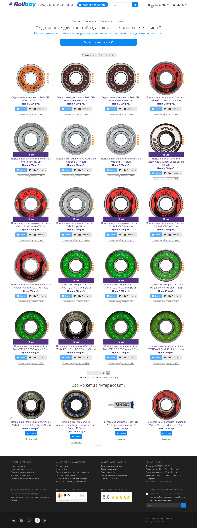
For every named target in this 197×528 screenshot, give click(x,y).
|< (90, 373)
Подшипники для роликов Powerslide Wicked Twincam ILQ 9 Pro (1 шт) (31, 286)
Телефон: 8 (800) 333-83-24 (158, 466)
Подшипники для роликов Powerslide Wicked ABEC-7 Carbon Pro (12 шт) (173, 423)
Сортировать (89, 55)
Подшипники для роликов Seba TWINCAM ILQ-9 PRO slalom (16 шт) (121, 348)
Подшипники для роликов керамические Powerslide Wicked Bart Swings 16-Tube (83, 424)
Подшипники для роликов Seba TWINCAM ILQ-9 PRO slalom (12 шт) (31, 348)
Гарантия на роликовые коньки (25, 478)
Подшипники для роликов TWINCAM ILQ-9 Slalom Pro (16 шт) (76, 99)
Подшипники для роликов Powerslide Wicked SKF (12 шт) (121, 160)
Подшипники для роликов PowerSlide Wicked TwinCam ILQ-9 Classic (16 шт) (76, 348)
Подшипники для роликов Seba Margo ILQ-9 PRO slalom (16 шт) (76, 286)
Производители (108, 472)
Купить (38, 433)
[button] (158, 5)
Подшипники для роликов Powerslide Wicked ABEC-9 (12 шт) (166, 225)
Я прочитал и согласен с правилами (165, 496)
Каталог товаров (92, 5)
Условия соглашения (20, 475)
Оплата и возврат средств (22, 472)
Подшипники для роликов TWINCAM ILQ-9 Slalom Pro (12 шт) (121, 99)
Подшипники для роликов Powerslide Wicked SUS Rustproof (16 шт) (31, 225)
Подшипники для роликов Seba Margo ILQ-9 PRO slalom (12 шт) (121, 286)
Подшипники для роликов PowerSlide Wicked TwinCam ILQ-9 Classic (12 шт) (38, 423)
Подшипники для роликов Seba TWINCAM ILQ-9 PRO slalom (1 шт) (166, 348)
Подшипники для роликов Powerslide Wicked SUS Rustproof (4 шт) (166, 99)
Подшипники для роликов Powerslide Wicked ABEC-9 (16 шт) (121, 225)
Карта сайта (61, 469)
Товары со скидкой (109, 478)
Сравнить (39, 108)
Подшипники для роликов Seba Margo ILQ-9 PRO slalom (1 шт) (166, 286)
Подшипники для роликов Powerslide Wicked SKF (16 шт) (76, 160)
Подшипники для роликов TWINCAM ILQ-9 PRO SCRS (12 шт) (31, 99)
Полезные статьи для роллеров (25, 493)
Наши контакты (18, 466)
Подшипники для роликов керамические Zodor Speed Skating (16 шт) (166, 161)
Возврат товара (63, 466)
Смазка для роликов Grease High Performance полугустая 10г (128, 423)
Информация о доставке (22, 469)
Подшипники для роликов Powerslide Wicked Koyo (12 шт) (76, 225)
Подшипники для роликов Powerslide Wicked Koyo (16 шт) (31, 160)
